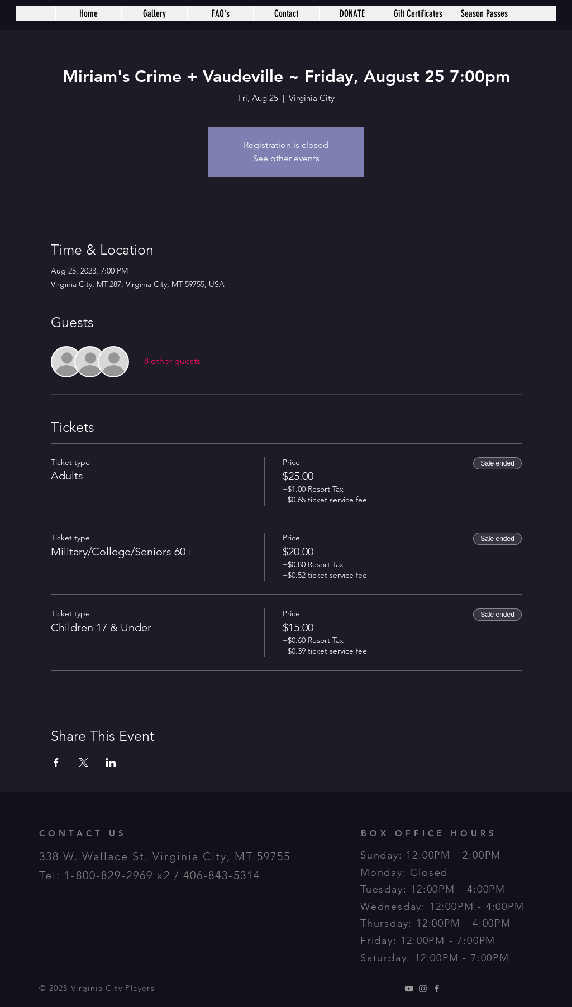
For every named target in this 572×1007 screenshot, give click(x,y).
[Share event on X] (83, 762)
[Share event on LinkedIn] (111, 762)
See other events (286, 158)
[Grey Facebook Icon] (437, 989)
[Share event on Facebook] (56, 762)
